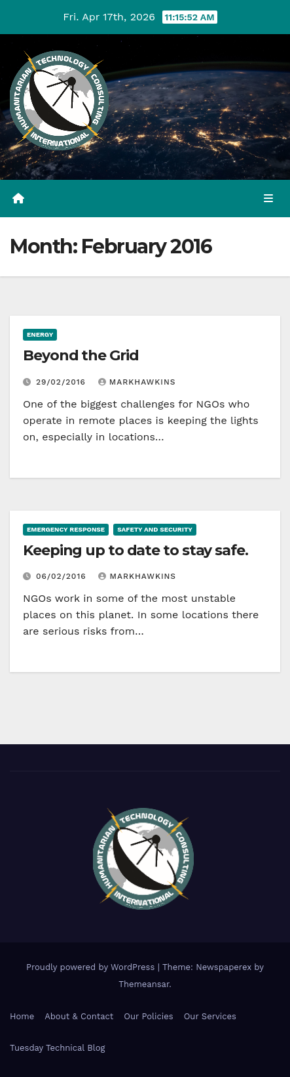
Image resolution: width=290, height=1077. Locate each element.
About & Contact (79, 1016)
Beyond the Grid (81, 355)
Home (22, 1016)
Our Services (210, 1016)
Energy (40, 334)
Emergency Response (66, 529)
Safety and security (154, 529)
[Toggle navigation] (268, 198)
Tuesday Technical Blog (57, 1048)
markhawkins (137, 382)
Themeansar (143, 984)
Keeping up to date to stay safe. (135, 550)
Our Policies (148, 1016)
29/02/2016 (62, 382)
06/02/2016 (63, 576)
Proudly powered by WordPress (92, 967)
